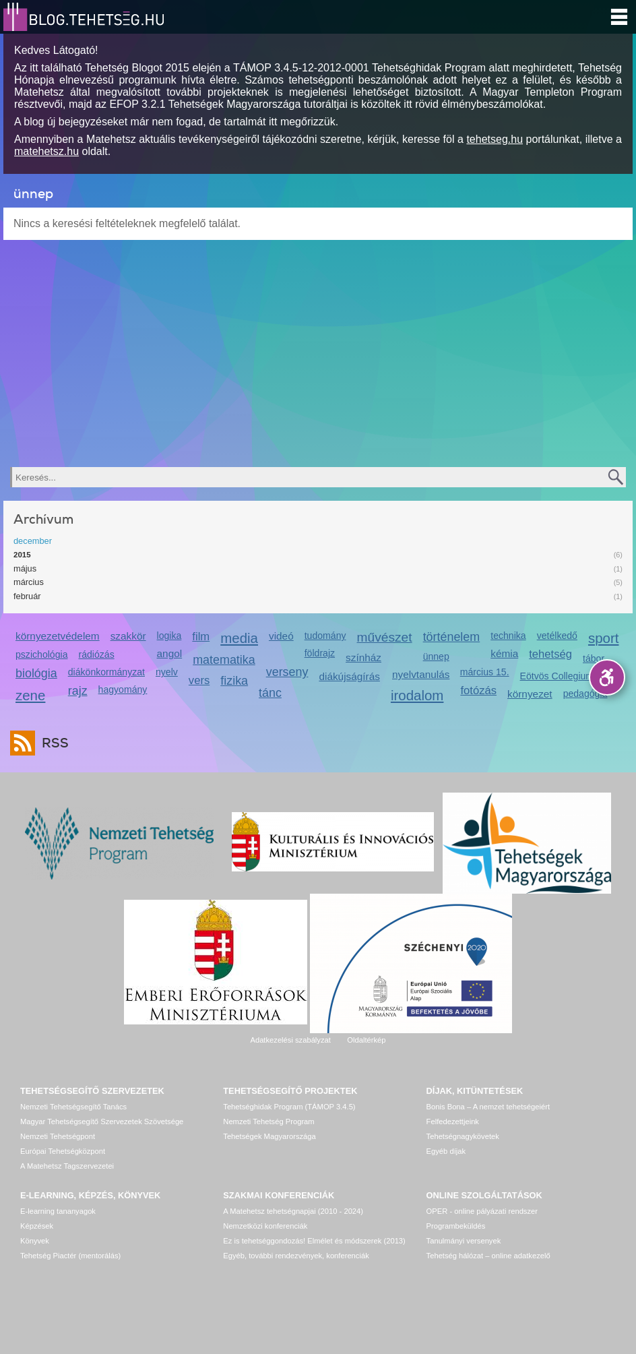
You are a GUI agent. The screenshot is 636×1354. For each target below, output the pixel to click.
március (28, 582)
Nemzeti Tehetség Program (268, 1121)
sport (603, 638)
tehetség (550, 654)
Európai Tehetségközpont (62, 1151)
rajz (78, 691)
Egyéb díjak (446, 1151)
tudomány (325, 635)
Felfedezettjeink (452, 1121)
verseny (287, 672)
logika (169, 635)
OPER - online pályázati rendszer (482, 1211)
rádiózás (96, 654)
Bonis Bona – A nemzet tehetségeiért (488, 1107)
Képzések (36, 1226)
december (32, 541)
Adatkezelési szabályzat (290, 1040)
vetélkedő (557, 635)
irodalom (417, 695)
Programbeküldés (456, 1226)
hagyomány (123, 689)
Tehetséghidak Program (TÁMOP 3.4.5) (289, 1107)
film (201, 636)
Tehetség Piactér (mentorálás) (70, 1256)
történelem (451, 637)
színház (363, 657)
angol (170, 653)
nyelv (167, 672)
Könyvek (34, 1241)
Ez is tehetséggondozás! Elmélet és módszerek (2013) (314, 1241)
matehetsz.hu (46, 151)
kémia (504, 653)
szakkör (128, 636)
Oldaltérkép (366, 1040)
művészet (384, 637)
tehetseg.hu (494, 139)
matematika (224, 660)
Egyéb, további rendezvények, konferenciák (296, 1256)
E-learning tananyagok (58, 1211)
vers (199, 680)
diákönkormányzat (106, 672)
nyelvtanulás (420, 674)
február (27, 596)
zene (30, 695)
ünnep (436, 656)
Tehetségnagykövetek (462, 1136)
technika (508, 635)
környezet (529, 694)
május (24, 568)
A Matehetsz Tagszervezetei (67, 1166)
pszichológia (41, 654)
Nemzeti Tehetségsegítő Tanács (73, 1107)
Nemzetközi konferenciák (265, 1226)
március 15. (484, 672)
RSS (52, 743)
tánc (270, 693)
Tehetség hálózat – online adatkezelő (488, 1256)
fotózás (478, 690)
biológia (36, 673)
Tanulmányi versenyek (463, 1241)
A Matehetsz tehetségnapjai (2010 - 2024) (293, 1211)
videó (281, 636)
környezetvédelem (57, 636)
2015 (22, 555)
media (239, 638)
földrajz (320, 653)
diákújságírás (349, 676)
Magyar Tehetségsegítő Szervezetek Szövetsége (101, 1121)
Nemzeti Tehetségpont (57, 1136)
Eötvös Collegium (557, 676)
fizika (234, 680)
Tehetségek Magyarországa (269, 1136)
